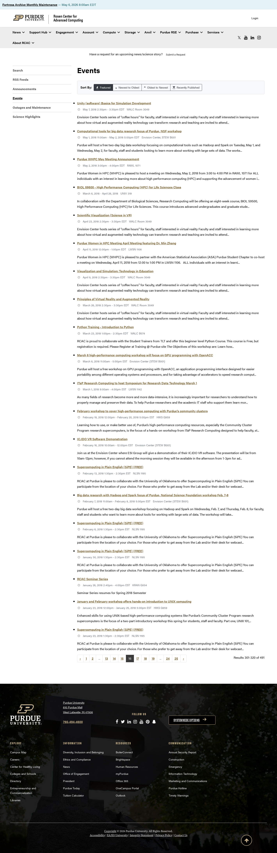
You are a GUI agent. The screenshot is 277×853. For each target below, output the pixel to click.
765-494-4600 (73, 721)
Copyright (110, 831)
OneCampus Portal (127, 788)
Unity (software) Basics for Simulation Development (114, 103)
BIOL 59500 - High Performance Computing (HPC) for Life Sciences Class (129, 187)
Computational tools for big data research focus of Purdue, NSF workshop (129, 131)
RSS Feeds (20, 79)
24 (168, 658)
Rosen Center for (68, 18)
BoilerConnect (124, 752)
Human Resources (127, 767)
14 (114, 658)
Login (254, 18)
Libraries (15, 800)
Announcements (24, 89)
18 (145, 658)
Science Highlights (26, 116)
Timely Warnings (179, 795)
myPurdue (122, 774)
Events (17, 98)
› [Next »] (183, 658)
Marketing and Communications (188, 781)
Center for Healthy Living (25, 767)
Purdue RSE (170, 32)
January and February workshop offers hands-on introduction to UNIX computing (134, 601)
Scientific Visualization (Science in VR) (104, 215)
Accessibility (97, 835)
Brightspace (123, 759)
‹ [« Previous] (80, 658)
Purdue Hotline (178, 788)
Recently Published (186, 87)
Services (215, 32)
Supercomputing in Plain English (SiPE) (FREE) (110, 467)
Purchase (194, 32)
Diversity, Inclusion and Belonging (83, 752)
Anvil (149, 32)
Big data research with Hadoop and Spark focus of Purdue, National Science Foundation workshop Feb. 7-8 (152, 495)
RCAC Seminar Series (92, 579)
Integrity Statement (141, 835)
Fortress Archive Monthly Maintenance (29, 4)
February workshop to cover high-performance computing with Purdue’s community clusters (142, 411)
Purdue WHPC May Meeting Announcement (108, 159)
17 (137, 658)
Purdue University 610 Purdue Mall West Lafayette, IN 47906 (78, 707)
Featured (103, 87)
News (18, 32)
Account (90, 32)
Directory (15, 781)
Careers (15, 759)
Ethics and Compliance (77, 759)
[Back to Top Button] (246, 841)
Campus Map (18, 752)
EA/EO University (117, 835)
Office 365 (122, 781)
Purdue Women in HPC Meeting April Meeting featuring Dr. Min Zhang (126, 243)
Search (18, 70)
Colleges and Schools (23, 774)
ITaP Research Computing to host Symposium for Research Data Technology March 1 (137, 383)
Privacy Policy (163, 835)
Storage (132, 32)
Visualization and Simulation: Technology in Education (115, 271)
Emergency (175, 767)
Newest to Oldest (127, 87)
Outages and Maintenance (32, 107)
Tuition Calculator (73, 795)
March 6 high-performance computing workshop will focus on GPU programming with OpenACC (145, 355)
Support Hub (40, 32)
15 (122, 658)
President (68, 781)
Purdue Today (71, 788)
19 (153, 658)
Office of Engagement (76, 774)
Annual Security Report (182, 752)
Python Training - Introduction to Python (105, 327)
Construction (176, 759)
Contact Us (180, 835)
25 (176, 658)
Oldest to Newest (156, 87)
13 (106, 658)
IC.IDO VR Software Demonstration (102, 439)
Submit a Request (175, 54)
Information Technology (183, 774)
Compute (111, 32)
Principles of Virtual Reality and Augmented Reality (113, 299)
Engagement (67, 32)
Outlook (120, 795)
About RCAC (23, 42)
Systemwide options (187, 720)
